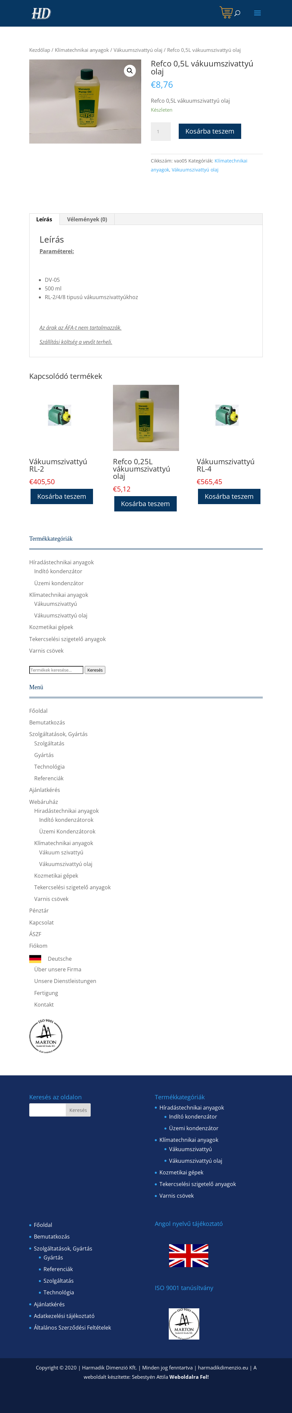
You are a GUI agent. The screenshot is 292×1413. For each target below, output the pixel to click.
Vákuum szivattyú (61, 852)
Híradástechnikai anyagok (61, 562)
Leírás (44, 219)
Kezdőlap (39, 50)
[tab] (44, 219)
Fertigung (46, 993)
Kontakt (44, 1004)
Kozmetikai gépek (51, 627)
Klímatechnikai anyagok (82, 50)
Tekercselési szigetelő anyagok (67, 639)
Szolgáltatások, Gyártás (58, 734)
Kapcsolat (41, 922)
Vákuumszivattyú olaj (138, 50)
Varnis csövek (46, 650)
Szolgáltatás (49, 743)
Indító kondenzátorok (66, 819)
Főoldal (38, 710)
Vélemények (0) (87, 219)
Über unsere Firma (57, 969)
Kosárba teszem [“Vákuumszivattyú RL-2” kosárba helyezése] (61, 496)
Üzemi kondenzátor (59, 583)
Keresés (95, 670)
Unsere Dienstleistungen (65, 981)
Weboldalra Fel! (189, 1376)
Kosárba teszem (210, 131)
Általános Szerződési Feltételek (72, 1327)
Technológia (49, 766)
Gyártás (44, 755)
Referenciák (48, 778)
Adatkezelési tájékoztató (64, 1316)
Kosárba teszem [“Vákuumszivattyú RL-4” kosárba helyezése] (229, 496)
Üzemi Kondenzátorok (67, 831)
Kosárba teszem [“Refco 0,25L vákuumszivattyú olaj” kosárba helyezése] (145, 503)
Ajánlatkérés (44, 790)
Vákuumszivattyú (55, 603)
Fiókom (38, 945)
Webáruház (43, 802)
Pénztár (39, 910)
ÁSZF (35, 934)
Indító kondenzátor (58, 571)
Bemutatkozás (47, 722)
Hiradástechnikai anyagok (66, 811)
